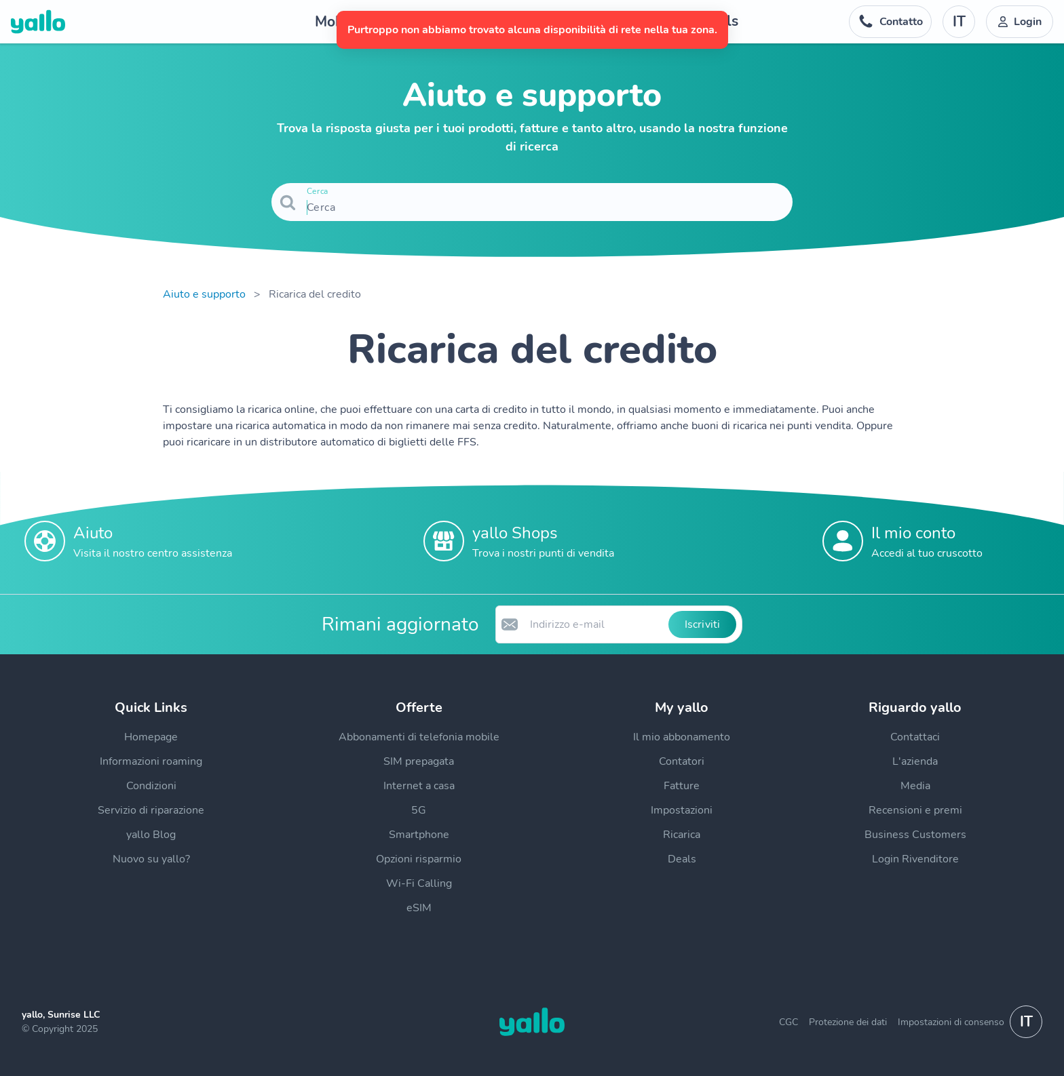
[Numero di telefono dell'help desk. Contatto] (890, 22)
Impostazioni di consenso (951, 1022)
